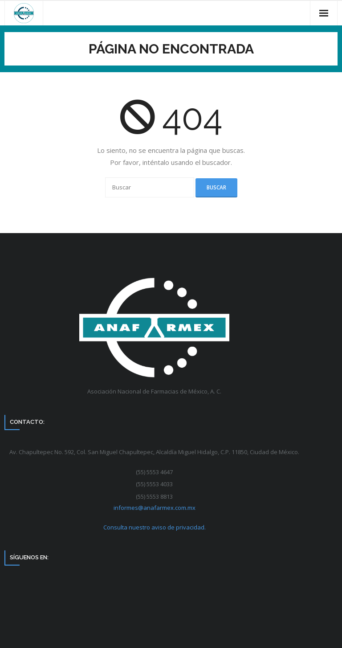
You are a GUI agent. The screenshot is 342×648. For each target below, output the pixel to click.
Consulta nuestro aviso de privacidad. (154, 527)
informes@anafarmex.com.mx (154, 508)
